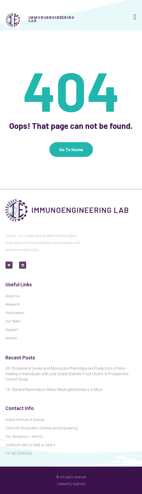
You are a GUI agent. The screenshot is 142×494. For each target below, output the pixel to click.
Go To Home (71, 149)
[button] (135, 17)
